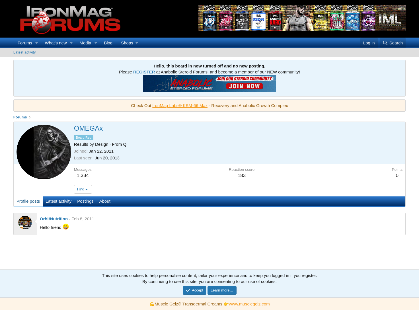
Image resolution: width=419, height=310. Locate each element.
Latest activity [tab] (58, 201)
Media (85, 42)
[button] (37, 43)
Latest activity (24, 52)
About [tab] (104, 201)
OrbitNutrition (54, 218)
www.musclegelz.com (249, 303)
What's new (56, 42)
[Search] (393, 43)
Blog (108, 42)
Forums (25, 42)
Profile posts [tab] (28, 201)
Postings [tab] (85, 201)
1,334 (83, 175)
